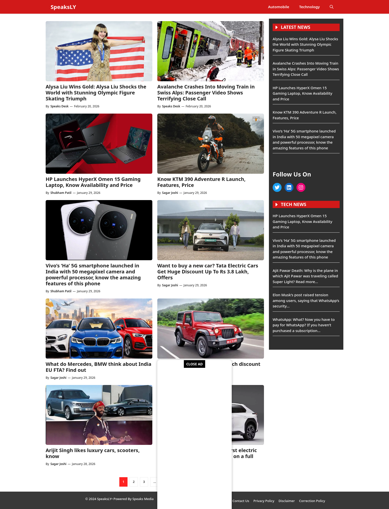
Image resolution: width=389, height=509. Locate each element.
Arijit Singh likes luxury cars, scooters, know (93, 453)
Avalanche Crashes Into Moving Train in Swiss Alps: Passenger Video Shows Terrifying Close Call (206, 92)
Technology (309, 6)
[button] (331, 7)
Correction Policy (312, 501)
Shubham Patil (60, 193)
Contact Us (240, 501)
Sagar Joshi (170, 193)
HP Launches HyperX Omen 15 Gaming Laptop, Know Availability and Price (93, 182)
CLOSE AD (194, 364)
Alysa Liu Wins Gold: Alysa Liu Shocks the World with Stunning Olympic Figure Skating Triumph (96, 92)
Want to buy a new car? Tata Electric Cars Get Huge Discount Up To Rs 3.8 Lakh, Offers (207, 271)
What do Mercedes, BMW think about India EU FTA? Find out (98, 367)
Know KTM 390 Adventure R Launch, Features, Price (201, 182)
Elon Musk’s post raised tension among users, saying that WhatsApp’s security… (306, 300)
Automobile (278, 6)
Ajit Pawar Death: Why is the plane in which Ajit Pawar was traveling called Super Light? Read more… (305, 276)
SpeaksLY (63, 6)
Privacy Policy (264, 501)
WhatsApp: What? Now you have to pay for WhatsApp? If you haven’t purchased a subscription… (304, 325)
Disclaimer (287, 501)
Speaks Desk (59, 106)
